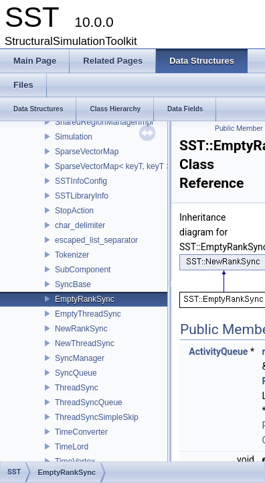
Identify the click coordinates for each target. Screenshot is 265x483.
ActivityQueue (218, 351)
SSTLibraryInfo (81, 196)
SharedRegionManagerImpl (104, 122)
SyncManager (79, 358)
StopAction (74, 210)
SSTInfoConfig (81, 181)
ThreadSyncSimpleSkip (97, 417)
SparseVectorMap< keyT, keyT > (113, 166)
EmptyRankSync (84, 299)
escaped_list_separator (96, 240)
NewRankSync (81, 328)
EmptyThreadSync (88, 314)
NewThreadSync (84, 343)
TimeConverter (81, 432)
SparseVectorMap (86, 151)
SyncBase (73, 284)
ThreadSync (76, 387)
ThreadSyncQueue (88, 402)
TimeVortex (75, 461)
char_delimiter (80, 225)
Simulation (73, 137)
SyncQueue (76, 373)
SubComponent (82, 269)
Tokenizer (72, 255)
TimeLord (71, 446)
